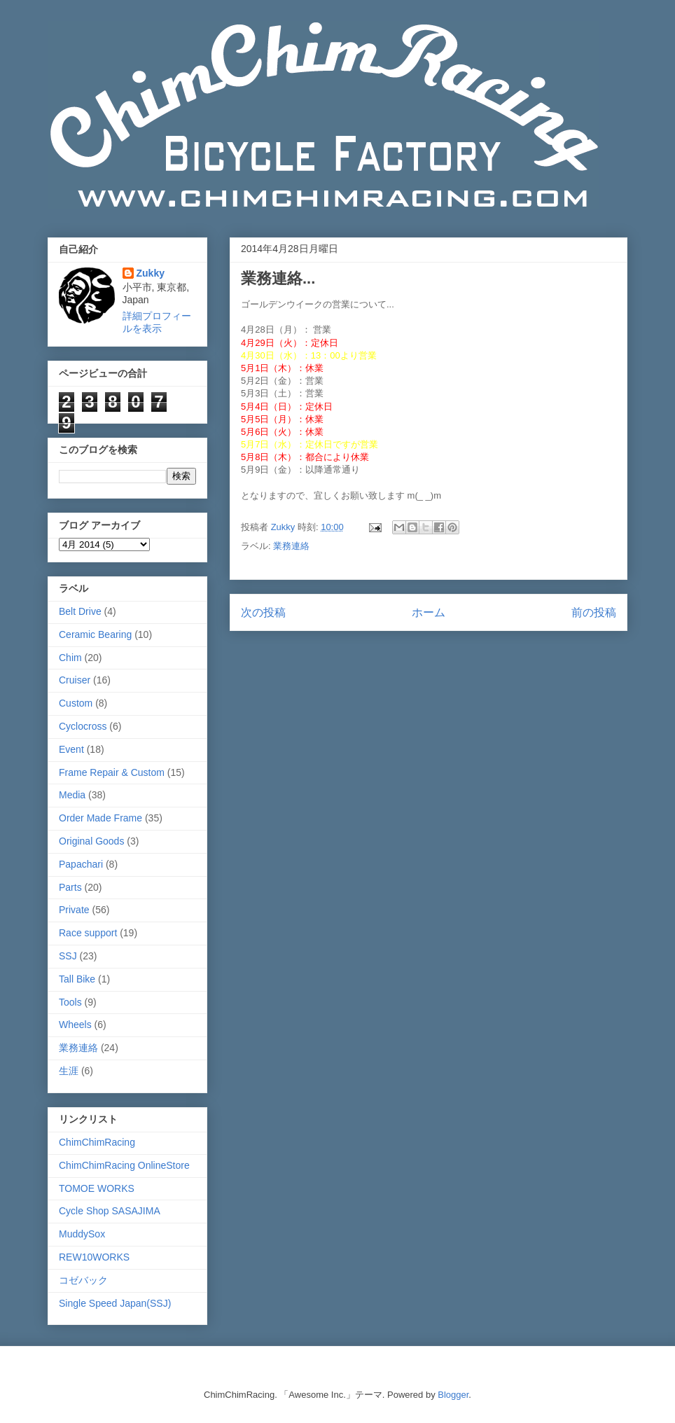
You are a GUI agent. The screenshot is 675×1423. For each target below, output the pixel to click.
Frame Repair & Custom (112, 772)
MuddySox (82, 1234)
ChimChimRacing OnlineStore (124, 1165)
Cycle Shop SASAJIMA (109, 1210)
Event (71, 749)
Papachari (81, 864)
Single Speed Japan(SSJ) (115, 1303)
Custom (75, 703)
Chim (70, 657)
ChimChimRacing (97, 1142)
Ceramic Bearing (95, 634)
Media (72, 794)
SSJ (68, 956)
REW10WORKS (94, 1257)
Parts (70, 887)
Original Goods (91, 841)
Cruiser (74, 680)
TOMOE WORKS (96, 1188)
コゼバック (83, 1280)
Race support (88, 932)
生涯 (68, 1070)
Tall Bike (77, 979)
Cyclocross (82, 726)
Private (74, 909)
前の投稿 (593, 612)
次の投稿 (263, 612)
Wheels (75, 1024)
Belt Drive (80, 611)
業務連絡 (291, 546)
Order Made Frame (100, 818)
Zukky (151, 273)
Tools (70, 1002)
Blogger (453, 1394)
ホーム (428, 612)
